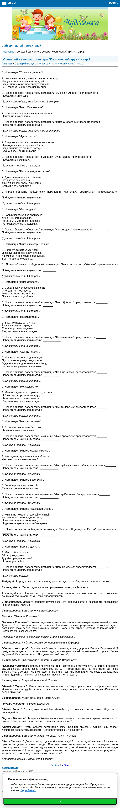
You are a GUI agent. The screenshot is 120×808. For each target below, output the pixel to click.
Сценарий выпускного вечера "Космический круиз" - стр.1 (49, 63)
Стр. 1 (55, 764)
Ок (60, 801)
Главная (7, 63)
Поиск (113, 3)
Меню (9, 3)
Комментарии (10, 767)
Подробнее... (28, 790)
